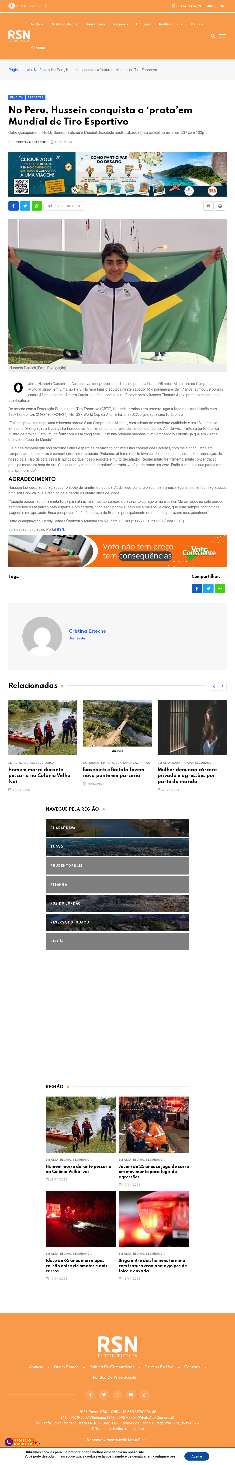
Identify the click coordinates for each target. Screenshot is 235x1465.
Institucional (169, 24)
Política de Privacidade (114, 1378)
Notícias (40, 70)
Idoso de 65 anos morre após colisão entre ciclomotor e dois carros (76, 1266)
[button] (214, 686)
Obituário (143, 24)
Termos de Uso (159, 1367)
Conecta (38, 48)
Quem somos (66, 1367)
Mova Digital (118, 1440)
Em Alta (14, 762)
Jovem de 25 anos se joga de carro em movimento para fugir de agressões (154, 1172)
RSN (60, 529)
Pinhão (144, 762)
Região (119, 24)
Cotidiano (91, 762)
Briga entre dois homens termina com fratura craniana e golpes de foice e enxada (153, 1266)
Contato (192, 1367)
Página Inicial (19, 70)
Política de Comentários (111, 1367)
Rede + (37, 24)
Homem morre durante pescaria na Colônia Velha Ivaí (39, 776)
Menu (195, 24)
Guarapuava (95, 24)
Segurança (45, 762)
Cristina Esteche (64, 24)
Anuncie (36, 1367)
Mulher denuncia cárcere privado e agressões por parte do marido (187, 776)
